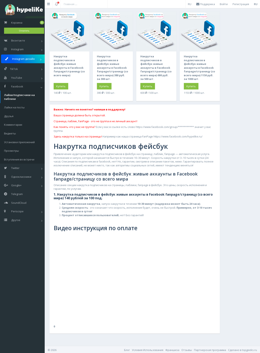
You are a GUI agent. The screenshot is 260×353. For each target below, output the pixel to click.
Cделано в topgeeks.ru (242, 350)
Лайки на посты (14, 107)
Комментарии (13, 124)
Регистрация (241, 4)
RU (189, 4)
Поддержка (205, 4)
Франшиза (172, 350)
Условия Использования (147, 350)
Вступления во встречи (19, 159)
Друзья (8, 116)
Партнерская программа (210, 350)
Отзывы (186, 350)
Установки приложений (19, 142)
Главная (69, 4)
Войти (224, 4)
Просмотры (11, 151)
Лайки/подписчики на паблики (19, 97)
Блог (127, 350)
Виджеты (10, 133)
